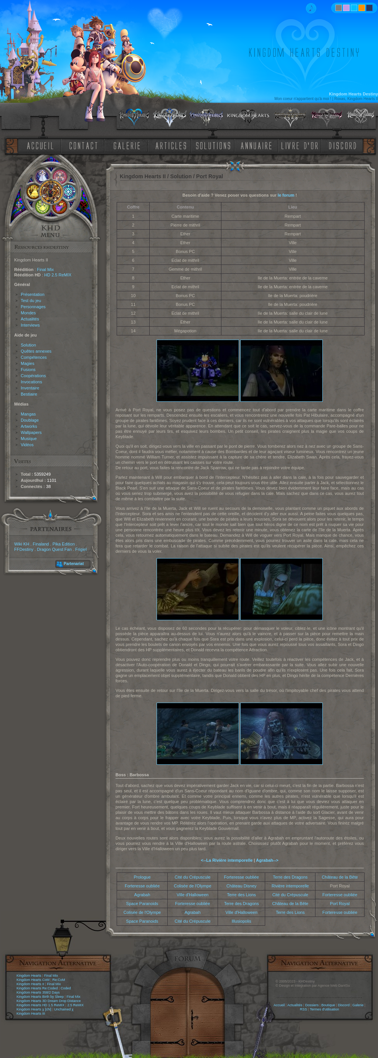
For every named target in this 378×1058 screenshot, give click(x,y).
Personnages (33, 306)
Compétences (34, 357)
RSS (303, 1009)
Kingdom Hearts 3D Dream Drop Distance (49, 1001)
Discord (344, 1005)
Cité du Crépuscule (193, 877)
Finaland (41, 544)
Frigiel (81, 549)
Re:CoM (58, 980)
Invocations (31, 382)
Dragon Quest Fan (54, 549)
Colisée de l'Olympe (192, 886)
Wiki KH (21, 544)
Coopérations (33, 375)
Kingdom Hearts (29, 976)
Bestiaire (29, 394)
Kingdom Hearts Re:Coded (37, 988)
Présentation (33, 294)
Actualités (30, 319)
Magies (27, 363)
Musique (29, 438)
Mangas (28, 414)
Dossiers (312, 1005)
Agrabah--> (267, 860)
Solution (28, 345)
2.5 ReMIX (75, 1005)
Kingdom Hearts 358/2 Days (38, 992)
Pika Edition (64, 544)
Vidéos (27, 444)
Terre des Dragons (290, 877)
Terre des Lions (241, 894)
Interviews (30, 325)
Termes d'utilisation (324, 1009)
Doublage (30, 420)
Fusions (28, 369)
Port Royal (340, 903)
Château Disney (241, 886)
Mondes (28, 312)
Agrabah (142, 894)
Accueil (279, 1005)
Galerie (357, 1005)
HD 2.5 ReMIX (57, 275)
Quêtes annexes (36, 351)
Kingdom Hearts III (31, 1013)
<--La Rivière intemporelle (227, 860)
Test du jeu (31, 300)
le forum (286, 195)
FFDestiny (23, 549)
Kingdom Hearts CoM (33, 980)
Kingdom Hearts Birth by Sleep (40, 997)
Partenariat (74, 564)
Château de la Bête (340, 877)
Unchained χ (63, 1009)
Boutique (328, 1005)
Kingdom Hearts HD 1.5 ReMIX (40, 1005)
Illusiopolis (241, 921)
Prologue (142, 877)
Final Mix (45, 269)
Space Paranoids (142, 903)
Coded (66, 988)
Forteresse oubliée (241, 877)
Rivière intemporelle (290, 886)
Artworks (29, 426)
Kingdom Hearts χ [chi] (34, 1009)
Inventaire (30, 388)
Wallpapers (31, 432)
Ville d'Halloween (192, 894)
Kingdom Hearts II (30, 984)
